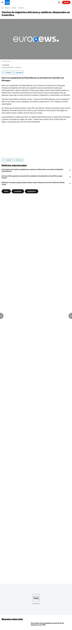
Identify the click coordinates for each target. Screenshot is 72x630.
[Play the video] (36, 39)
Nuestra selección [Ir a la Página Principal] (12, 619)
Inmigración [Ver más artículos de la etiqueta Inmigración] (31, 191)
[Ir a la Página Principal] (7, 2)
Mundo (14, 7)
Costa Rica (21, 7)
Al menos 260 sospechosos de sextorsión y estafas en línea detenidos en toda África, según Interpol (32, 177)
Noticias (7, 7)
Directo (66, 2)
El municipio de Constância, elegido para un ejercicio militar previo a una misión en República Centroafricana (32, 170)
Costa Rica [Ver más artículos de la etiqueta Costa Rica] (18, 191)
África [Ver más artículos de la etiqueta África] (6, 191)
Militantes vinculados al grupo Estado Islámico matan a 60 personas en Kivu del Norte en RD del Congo (33, 183)
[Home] (2, 7)
